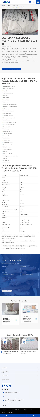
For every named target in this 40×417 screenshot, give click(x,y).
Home (4, 5)
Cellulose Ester (14, 5)
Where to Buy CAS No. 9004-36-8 (11, 69)
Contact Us (5, 389)
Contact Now (7, 290)
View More (5, 356)
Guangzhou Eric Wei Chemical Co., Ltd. (15, 409)
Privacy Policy (10, 412)
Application (5, 372)
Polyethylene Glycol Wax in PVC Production (9, 352)
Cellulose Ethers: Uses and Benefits (28, 352)
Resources (5, 376)
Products (8, 5)
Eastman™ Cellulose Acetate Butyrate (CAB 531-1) (13, 7)
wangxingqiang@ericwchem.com (12, 392)
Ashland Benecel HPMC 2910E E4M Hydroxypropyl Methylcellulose (27, 318)
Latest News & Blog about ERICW (20, 335)
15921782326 (8, 396)
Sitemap (3, 412)
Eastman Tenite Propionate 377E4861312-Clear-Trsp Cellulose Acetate (7, 319)
